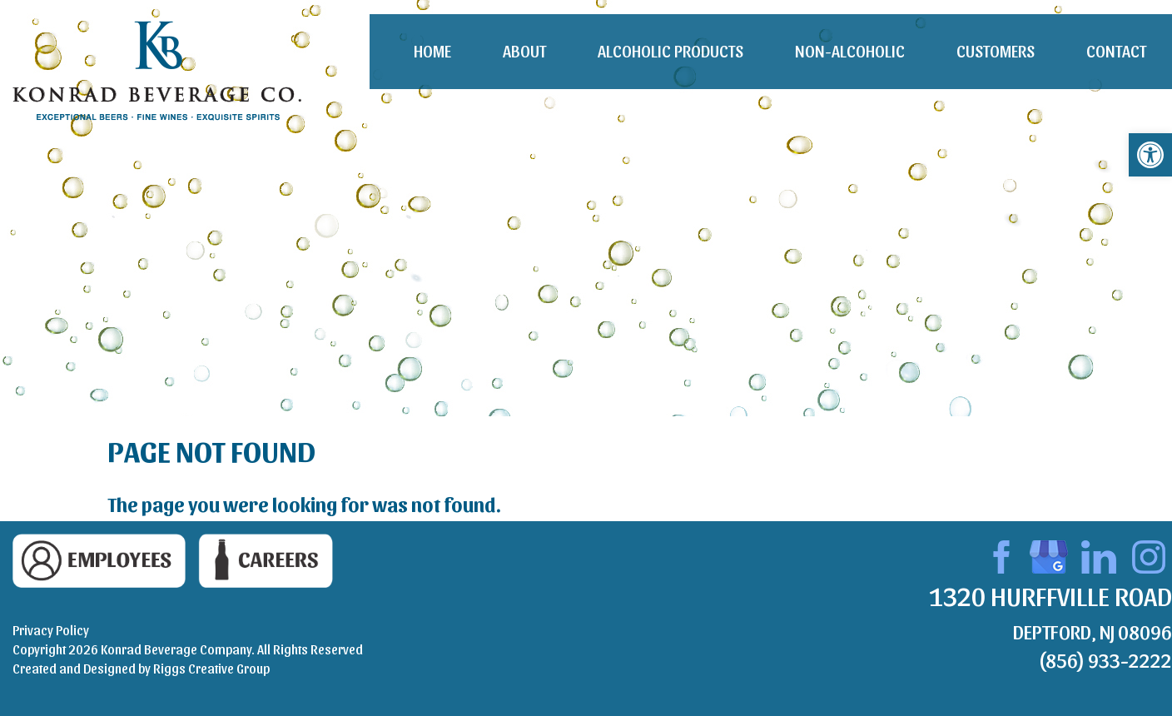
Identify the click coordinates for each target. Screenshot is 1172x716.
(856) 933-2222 (1105, 659)
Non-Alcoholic (850, 51)
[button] (1150, 155)
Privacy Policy (50, 630)
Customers (995, 51)
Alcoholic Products (670, 51)
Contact (1116, 51)
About (524, 51)
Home (432, 51)
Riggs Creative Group (211, 668)
